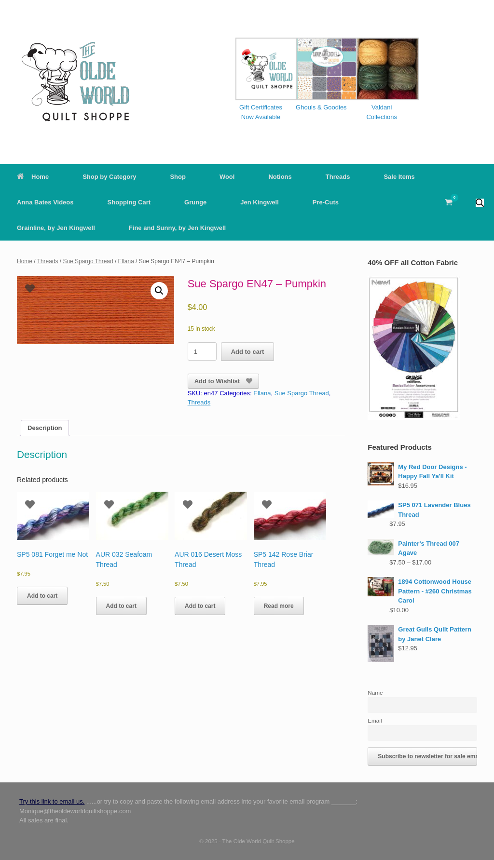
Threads (338, 176)
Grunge (195, 202)
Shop (178, 176)
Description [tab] (44, 427)
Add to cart (247, 351)
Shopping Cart (129, 202)
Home (33, 176)
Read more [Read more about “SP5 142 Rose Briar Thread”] (279, 606)
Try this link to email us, (51, 801)
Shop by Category (109, 176)
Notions (279, 176)
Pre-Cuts (326, 202)
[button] (480, 202)
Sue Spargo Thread (88, 261)
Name (375, 692)
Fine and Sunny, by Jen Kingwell (177, 227)
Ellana (126, 261)
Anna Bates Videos (45, 202)
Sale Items (399, 176)
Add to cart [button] (42, 595)
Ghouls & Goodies (321, 107)
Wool (227, 176)
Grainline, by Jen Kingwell (56, 227)
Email (375, 720)
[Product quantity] (202, 351)
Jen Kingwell (259, 202)
